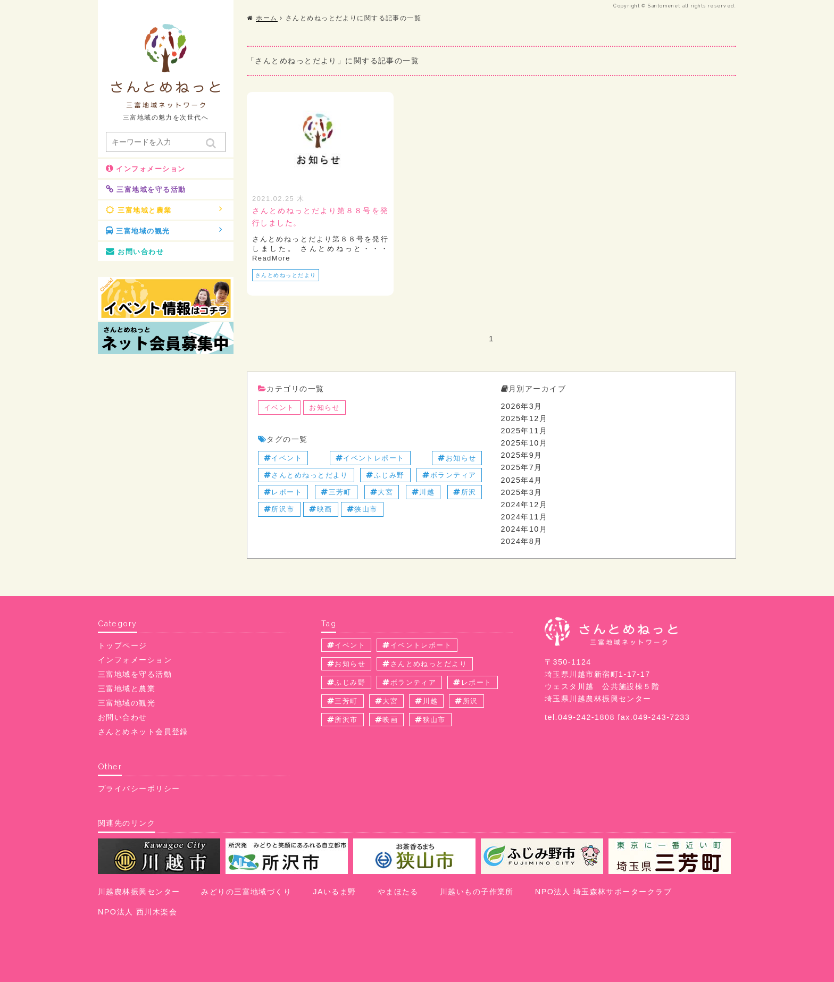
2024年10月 (524, 529)
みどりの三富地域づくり (246, 891)
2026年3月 (522, 406)
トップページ (122, 645)
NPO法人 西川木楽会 (137, 912)
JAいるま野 (334, 891)
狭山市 (362, 509)
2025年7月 (522, 467)
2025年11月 (524, 430)
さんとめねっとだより (285, 275)
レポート (283, 492)
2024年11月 (524, 517)
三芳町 (336, 492)
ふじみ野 (385, 475)
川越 (423, 492)
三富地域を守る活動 (146, 189)
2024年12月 (524, 504)
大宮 (381, 492)
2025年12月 (524, 418)
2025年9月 (522, 455)
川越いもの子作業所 (477, 891)
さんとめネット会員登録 (143, 731)
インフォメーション (145, 168)
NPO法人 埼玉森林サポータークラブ (603, 891)
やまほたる (398, 891)
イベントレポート (370, 458)
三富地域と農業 (164, 209)
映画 (320, 509)
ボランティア (449, 475)
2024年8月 (522, 541)
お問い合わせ (135, 251)
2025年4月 (522, 480)
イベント (279, 408)
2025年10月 (524, 443)
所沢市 (279, 509)
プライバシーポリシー (139, 788)
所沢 (464, 492)
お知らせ (324, 408)
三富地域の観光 (164, 230)
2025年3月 (522, 492)
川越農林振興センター (139, 891)
